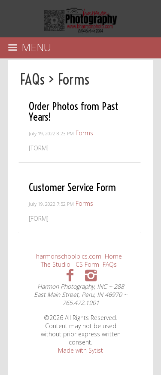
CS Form (87, 264)
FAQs (32, 79)
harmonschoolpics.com (68, 256)
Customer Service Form (72, 187)
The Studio (55, 264)
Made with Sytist (80, 350)
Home (113, 256)
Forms (73, 79)
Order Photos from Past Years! (73, 111)
